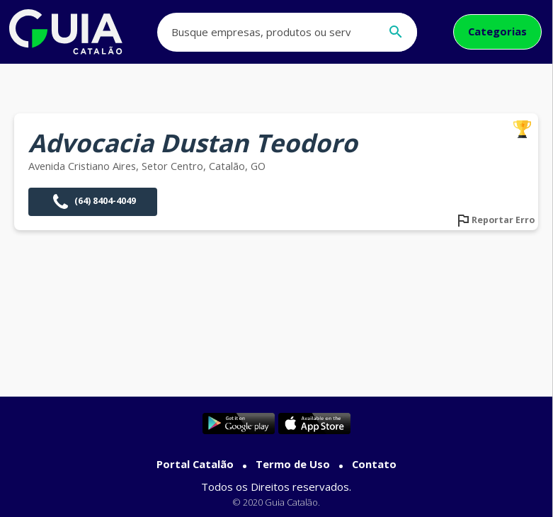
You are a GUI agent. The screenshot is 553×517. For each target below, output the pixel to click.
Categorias (497, 31)
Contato (374, 464)
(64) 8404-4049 (93, 201)
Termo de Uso (293, 464)
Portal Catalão (195, 464)
